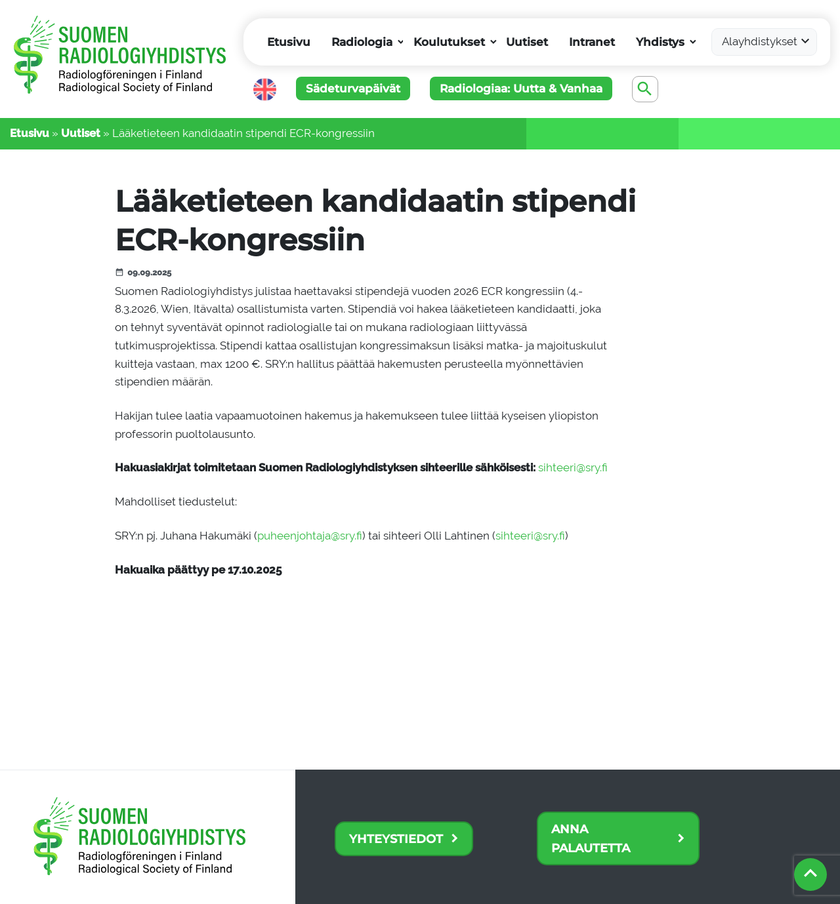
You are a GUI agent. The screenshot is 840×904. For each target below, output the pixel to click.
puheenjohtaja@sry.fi (309, 535)
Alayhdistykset (759, 41)
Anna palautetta (590, 838)
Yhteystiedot (396, 839)
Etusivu (288, 42)
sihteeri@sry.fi (573, 467)
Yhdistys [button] (660, 42)
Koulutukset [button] (449, 42)
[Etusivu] (121, 65)
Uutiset (527, 42)
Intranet (592, 42)
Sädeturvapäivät (353, 88)
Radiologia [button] (361, 42)
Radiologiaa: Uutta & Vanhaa (521, 88)
